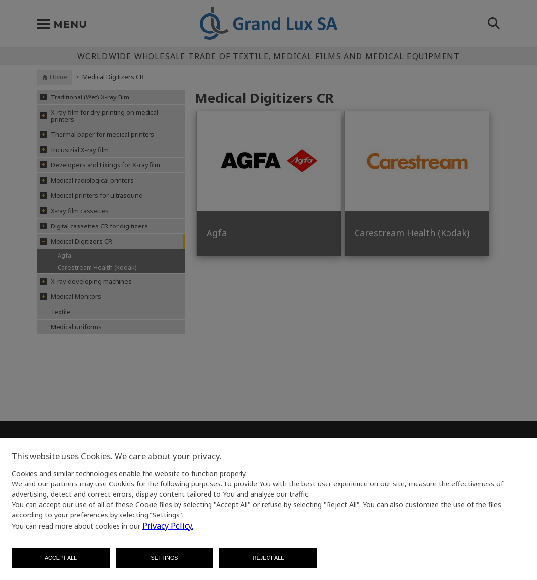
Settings (164, 558)
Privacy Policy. (167, 525)
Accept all (61, 558)
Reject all (268, 558)
